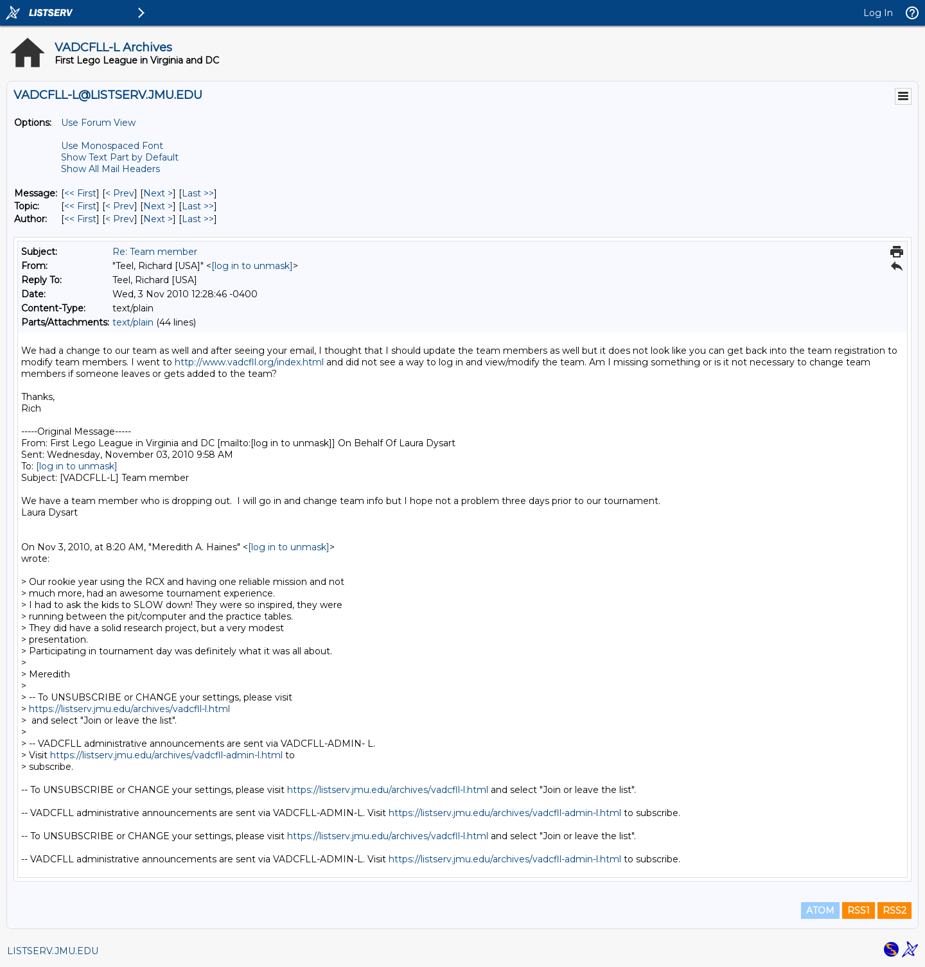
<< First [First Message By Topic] (80, 206)
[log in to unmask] (252, 266)
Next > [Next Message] (158, 193)
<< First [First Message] (80, 193)
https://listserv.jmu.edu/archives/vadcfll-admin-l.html (166, 755)
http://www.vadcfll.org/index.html (249, 362)
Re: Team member (154, 251)
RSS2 (894, 910)
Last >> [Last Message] (198, 193)
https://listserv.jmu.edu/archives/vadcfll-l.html (129, 709)
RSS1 (858, 910)
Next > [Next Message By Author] (158, 219)
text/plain (133, 322)
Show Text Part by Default (120, 157)
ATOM (820, 910)
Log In (878, 13)
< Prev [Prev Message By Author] (119, 219)
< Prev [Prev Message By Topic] (119, 206)
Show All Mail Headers (110, 169)
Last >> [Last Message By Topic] (198, 206)
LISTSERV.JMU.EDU (52, 951)
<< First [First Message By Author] (80, 219)
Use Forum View (98, 122)
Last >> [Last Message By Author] (198, 219)
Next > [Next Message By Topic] (158, 206)
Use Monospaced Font (112, 146)
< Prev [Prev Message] (119, 193)
